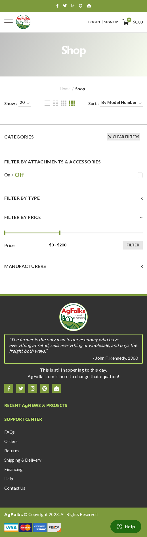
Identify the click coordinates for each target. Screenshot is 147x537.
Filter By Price (22, 217)
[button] (73, 198)
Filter (133, 245)
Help (8, 478)
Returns (11, 450)
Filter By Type (22, 198)
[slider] (4, 233)
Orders (11, 441)
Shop (80, 88)
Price (9, 245)
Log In (94, 22)
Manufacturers (25, 266)
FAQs (9, 431)
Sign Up (111, 22)
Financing (13, 469)
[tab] (73, 201)
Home (65, 88)
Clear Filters (126, 137)
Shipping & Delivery (22, 460)
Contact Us (14, 488)
